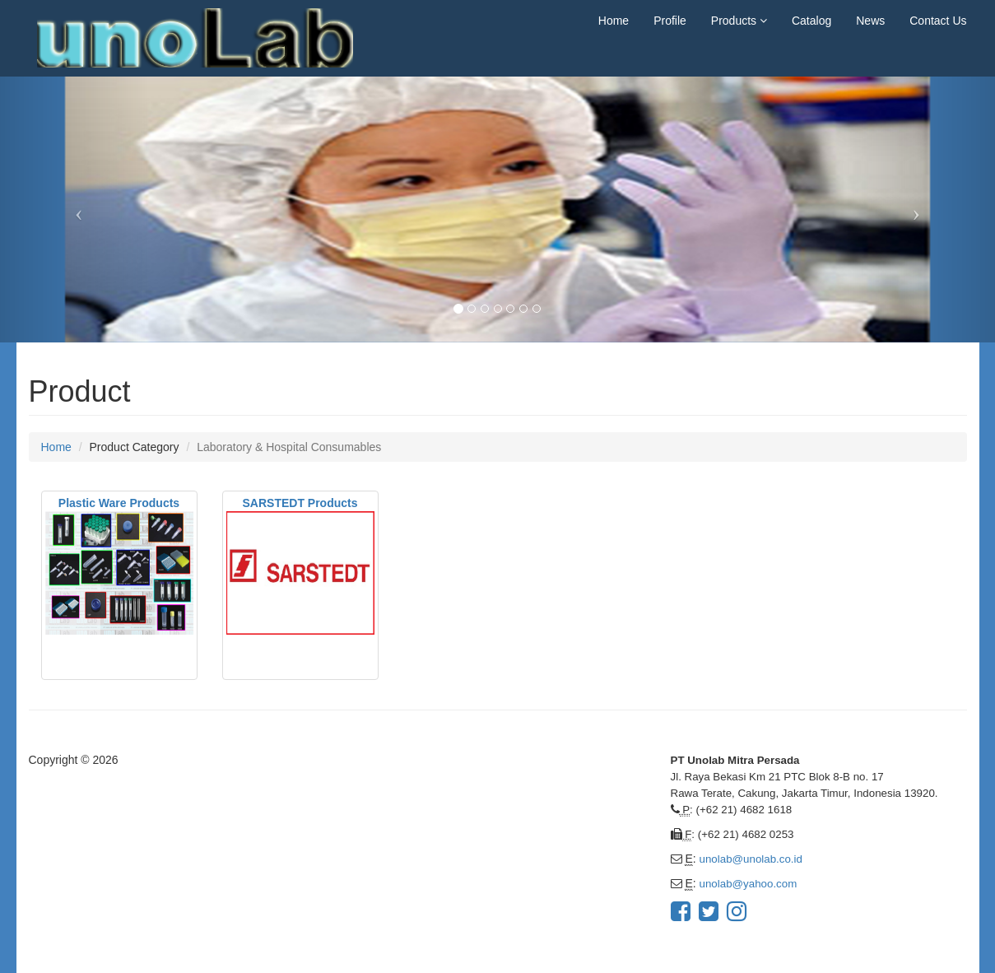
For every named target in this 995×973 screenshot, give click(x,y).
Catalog (811, 20)
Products (739, 20)
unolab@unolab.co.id (751, 859)
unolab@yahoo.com (748, 884)
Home (613, 20)
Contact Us (937, 20)
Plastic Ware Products (118, 503)
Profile (669, 20)
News (870, 20)
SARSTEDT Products (299, 503)
